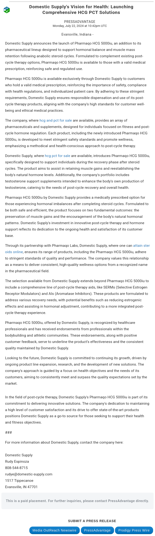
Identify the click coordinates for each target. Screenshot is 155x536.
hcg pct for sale (57, 156)
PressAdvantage (97, 530)
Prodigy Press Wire (134, 530)
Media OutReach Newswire (55, 530)
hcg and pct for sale (56, 120)
